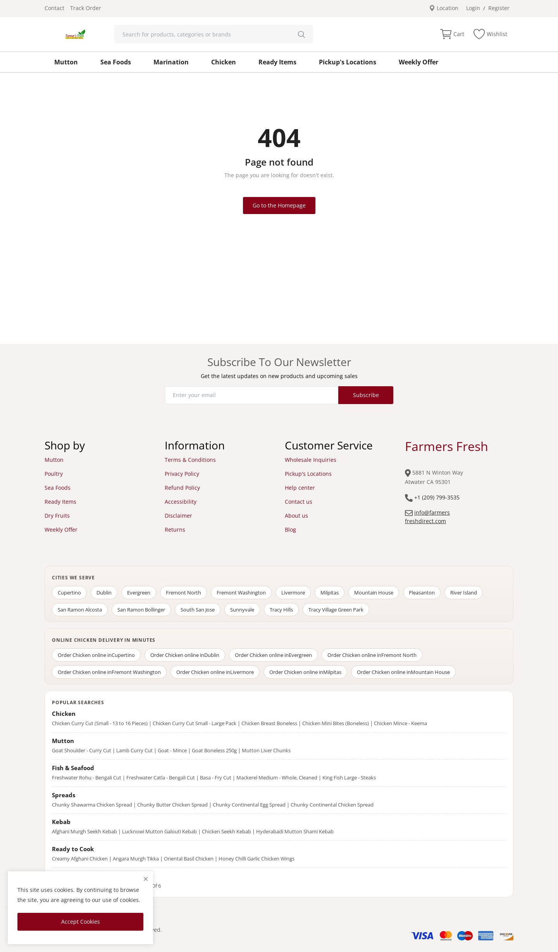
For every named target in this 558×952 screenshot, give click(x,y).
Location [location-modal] (443, 8)
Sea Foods (115, 62)
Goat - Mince (172, 750)
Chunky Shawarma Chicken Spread (92, 804)
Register (499, 8)
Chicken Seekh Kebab (226, 831)
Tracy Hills (281, 609)
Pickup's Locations (347, 62)
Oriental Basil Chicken (189, 858)
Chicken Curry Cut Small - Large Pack (194, 723)
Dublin (104, 592)
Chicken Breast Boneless (269, 723)
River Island (463, 592)
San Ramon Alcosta (80, 609)
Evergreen (138, 592)
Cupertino (69, 592)
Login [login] (473, 8)
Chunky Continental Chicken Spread (332, 804)
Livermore (293, 592)
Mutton (66, 62)
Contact (54, 8)
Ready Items (277, 62)
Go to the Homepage (279, 205)
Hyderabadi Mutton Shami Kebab (295, 831)
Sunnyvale (242, 609)
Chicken (223, 62)
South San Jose (198, 609)
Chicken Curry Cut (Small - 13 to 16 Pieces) (100, 723)
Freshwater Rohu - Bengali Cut (86, 777)
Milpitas (329, 592)
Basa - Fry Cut (215, 777)
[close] (145, 879)
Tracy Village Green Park (335, 609)
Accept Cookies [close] (80, 921)
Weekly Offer (418, 62)
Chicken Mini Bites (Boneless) (335, 723)
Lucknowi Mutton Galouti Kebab (159, 831)
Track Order (85, 8)
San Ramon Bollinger (141, 609)
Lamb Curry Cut (134, 750)
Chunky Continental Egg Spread (249, 804)
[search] (301, 34)
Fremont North (183, 592)
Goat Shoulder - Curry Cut (81, 750)
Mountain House (373, 592)
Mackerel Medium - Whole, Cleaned (276, 777)
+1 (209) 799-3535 (437, 497)
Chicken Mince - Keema (400, 723)
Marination (171, 62)
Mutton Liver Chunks (266, 750)
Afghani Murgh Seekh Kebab (84, 831)
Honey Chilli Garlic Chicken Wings (256, 858)
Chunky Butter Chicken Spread (172, 804)
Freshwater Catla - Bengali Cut (160, 777)
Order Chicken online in (96, 654)
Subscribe (366, 395)
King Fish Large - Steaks (349, 777)
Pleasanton (422, 592)
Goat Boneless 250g (214, 750)
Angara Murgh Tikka (136, 858)
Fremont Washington (241, 592)
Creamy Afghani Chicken (80, 858)
